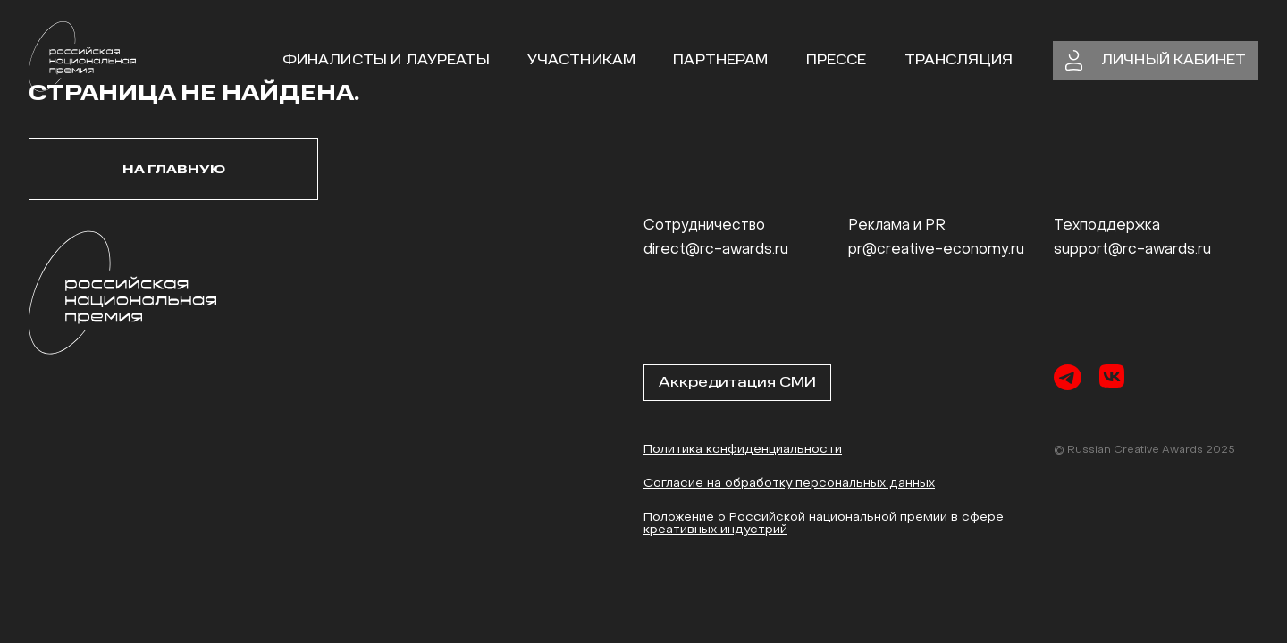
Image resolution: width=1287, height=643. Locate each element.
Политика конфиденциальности (743, 449)
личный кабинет (1155, 60)
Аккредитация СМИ (737, 382)
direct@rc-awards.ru (716, 250)
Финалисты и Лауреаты (386, 60)
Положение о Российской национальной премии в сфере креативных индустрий (824, 524)
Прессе (836, 60)
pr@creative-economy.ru (936, 250)
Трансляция (959, 60)
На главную (173, 169)
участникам (581, 60)
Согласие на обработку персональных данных (789, 483)
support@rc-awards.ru (1132, 250)
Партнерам (720, 60)
